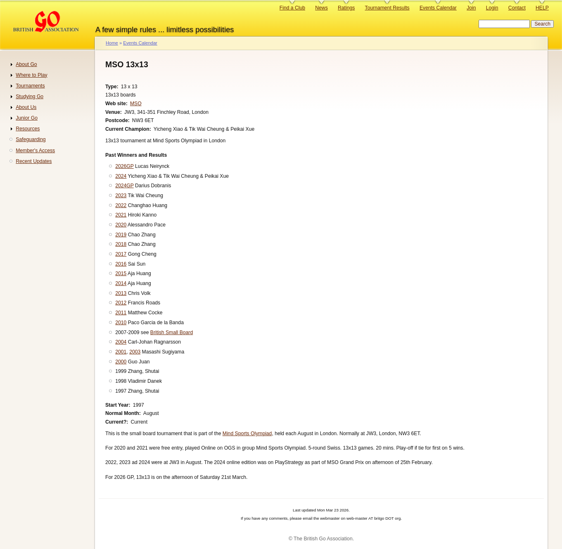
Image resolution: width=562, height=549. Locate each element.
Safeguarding (30, 139)
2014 (120, 283)
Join (471, 8)
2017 (120, 254)
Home (112, 42)
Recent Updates (34, 161)
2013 (120, 293)
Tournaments (30, 86)
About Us (26, 107)
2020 (120, 225)
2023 (120, 195)
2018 (120, 244)
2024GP (124, 185)
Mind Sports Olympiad (247, 433)
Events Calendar (438, 8)
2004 (120, 342)
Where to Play (31, 75)
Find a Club (292, 8)
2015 (120, 273)
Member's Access (35, 150)
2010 (120, 322)
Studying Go (29, 96)
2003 (134, 352)
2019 (120, 235)
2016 (120, 264)
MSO (136, 103)
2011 (120, 313)
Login (492, 8)
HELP (542, 8)
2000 (120, 362)
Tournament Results (387, 8)
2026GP (124, 166)
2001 (120, 352)
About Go (26, 64)
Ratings (346, 8)
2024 (120, 176)
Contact (517, 8)
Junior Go (27, 118)
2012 (120, 303)
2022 (120, 205)
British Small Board (171, 332)
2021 (120, 215)
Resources (28, 129)
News (321, 8)
